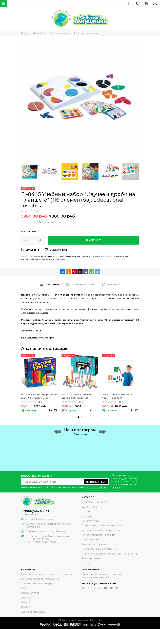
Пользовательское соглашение (40, 578)
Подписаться (96, 481)
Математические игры (53, 259)
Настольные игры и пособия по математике (57, 256)
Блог (24, 588)
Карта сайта (96, 620)
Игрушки (87, 516)
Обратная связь (30, 592)
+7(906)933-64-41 (35, 511)
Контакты (27, 607)
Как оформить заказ (33, 611)
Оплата (25, 602)
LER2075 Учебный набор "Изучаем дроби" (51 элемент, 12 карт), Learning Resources (39, 396)
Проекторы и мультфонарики (99, 549)
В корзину (93, 240)
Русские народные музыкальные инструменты (110, 553)
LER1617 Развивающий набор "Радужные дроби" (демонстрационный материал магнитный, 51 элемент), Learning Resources (119, 396)
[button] (78, 417)
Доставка (27, 597)
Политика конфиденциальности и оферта (46, 574)
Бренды (86, 563)
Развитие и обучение (95, 544)
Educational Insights (31, 259)
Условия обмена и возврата (38, 583)
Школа (86, 511)
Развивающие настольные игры (101, 530)
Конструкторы (90, 520)
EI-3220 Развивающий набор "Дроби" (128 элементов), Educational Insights (77, 396)
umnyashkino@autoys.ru (39, 519)
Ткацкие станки (91, 558)
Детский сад (89, 506)
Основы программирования (98, 534)
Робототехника (91, 539)
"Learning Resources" (94, 502)
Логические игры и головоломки (101, 525)
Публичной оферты (95, 487)
